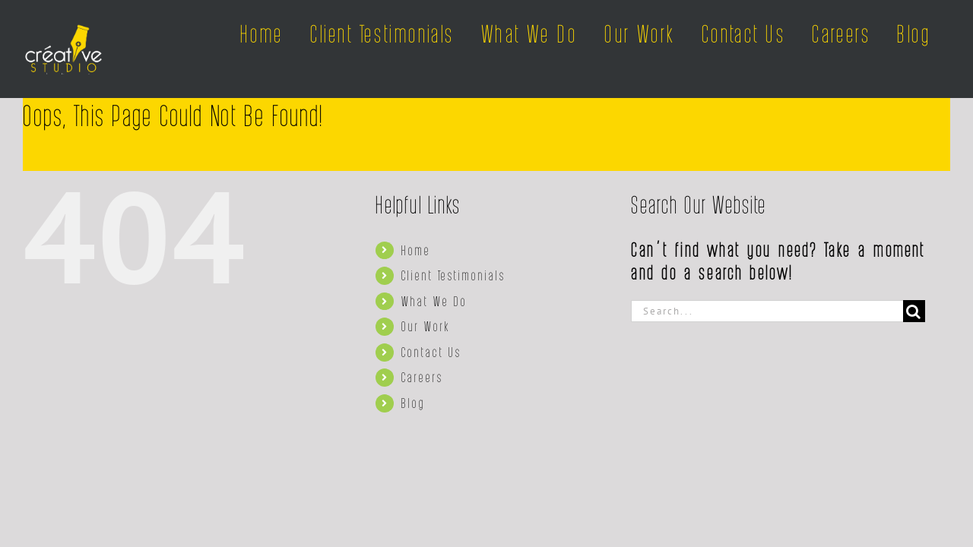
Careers (422, 376)
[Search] (914, 311)
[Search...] (767, 311)
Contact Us (431, 351)
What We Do (434, 300)
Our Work (425, 326)
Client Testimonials (453, 275)
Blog (413, 402)
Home (416, 250)
